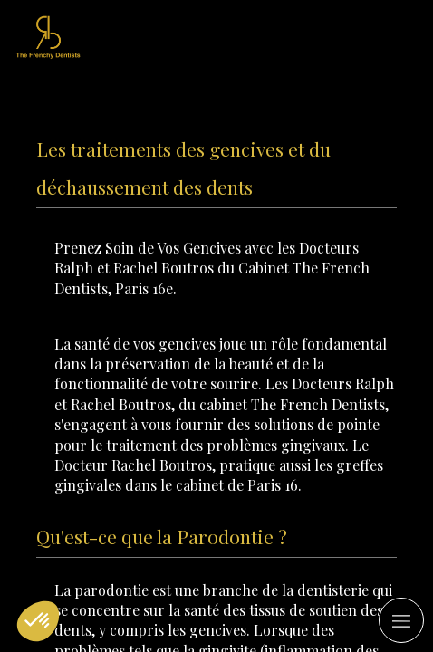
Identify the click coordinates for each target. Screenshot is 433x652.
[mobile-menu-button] (401, 620)
